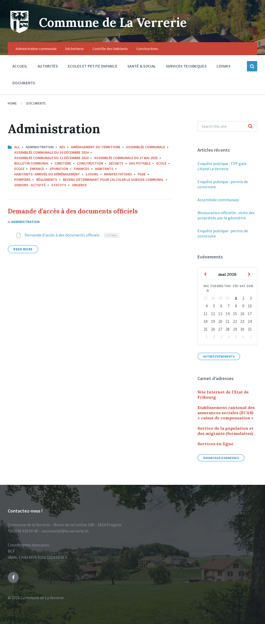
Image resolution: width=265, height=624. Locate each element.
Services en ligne (215, 443)
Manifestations (118, 174)
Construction (90, 163)
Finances (81, 168)
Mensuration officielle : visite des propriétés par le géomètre (226, 215)
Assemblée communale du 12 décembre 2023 (51, 157)
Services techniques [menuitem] (186, 66)
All (17, 147)
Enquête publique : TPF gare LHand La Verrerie (222, 166)
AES (62, 147)
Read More (23, 249)
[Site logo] (19, 32)
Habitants (104, 168)
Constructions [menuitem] (147, 48)
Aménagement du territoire (95, 147)
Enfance (37, 168)
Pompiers (22, 179)
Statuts (58, 185)
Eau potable (140, 163)
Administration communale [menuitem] (36, 48)
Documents (36, 103)
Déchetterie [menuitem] (74, 48)
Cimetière (63, 163)
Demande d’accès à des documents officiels (73, 211)
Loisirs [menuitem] (223, 66)
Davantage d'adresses (221, 458)
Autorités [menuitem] (48, 66)
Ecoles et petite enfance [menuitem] (92, 66)
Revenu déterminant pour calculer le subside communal (113, 179)
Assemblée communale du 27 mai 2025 (126, 157)
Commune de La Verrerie (114, 22)
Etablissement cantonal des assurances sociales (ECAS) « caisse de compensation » (226, 412)
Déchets (116, 163)
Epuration (59, 168)
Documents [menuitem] (23, 82)
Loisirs (92, 174)
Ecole (161, 163)
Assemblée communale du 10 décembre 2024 (51, 152)
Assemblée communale (145, 147)
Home (12, 103)
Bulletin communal (31, 163)
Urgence (79, 185)
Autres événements (218, 356)
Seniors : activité (30, 185)
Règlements (46, 179)
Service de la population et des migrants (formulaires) (225, 431)
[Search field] (227, 126)
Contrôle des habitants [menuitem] (110, 48)
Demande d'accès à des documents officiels (62, 234)
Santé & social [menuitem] (141, 66)
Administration (25, 221)
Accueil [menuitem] (19, 66)
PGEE (142, 174)
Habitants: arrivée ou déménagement (47, 174)
